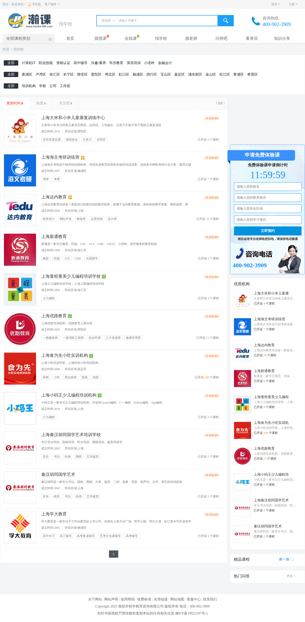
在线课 (131, 38)
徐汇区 (55, 74)
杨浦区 (138, 74)
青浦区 (238, 74)
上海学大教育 (54, 514)
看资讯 (252, 38)
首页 (70, 38)
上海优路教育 (54, 316)
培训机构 (29, 86)
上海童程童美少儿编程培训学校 (71, 276)
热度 (39, 103)
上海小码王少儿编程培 (271, 474)
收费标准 (144, 599)
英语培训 (134, 63)
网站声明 (111, 599)
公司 (53, 86)
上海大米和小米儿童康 (271, 293)
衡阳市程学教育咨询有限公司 (141, 606)
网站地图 (177, 599)
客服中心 (194, 599)
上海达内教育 (54, 197)
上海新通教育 (54, 236)
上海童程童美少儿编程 (271, 397)
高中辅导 (81, 63)
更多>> (291, 576)
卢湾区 (41, 74)
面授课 (100, 38)
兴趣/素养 (98, 63)
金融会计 (165, 63)
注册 (292, 4)
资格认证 (63, 63)
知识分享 (282, 38)
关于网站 (95, 599)
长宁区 (68, 74)
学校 (42, 86)
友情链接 (161, 599)
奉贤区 (252, 74)
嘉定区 (179, 74)
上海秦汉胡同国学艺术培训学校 (71, 434)
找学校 (161, 38)
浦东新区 (195, 74)
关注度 (64, 103)
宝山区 (165, 74)
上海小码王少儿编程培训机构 (68, 395)
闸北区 (110, 74)
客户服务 (51, 4)
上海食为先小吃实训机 (271, 423)
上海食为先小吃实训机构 (64, 355)
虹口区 (124, 74)
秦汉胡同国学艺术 (58, 474)
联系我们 (210, 599)
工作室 (65, 86)
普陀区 (96, 74)
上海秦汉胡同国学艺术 (271, 500)
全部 (11, 63)
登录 (274, 4)
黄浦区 (27, 74)
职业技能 (46, 63)
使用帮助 (128, 599)
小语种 (149, 63)
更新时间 (13, 103)
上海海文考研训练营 (60, 157)
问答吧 (222, 38)
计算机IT (29, 63)
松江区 (225, 74)
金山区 (211, 74)
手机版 (34, 4)
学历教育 (116, 63)
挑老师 (191, 38)
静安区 (82, 74)
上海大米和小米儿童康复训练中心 (73, 117)
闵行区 (151, 74)
